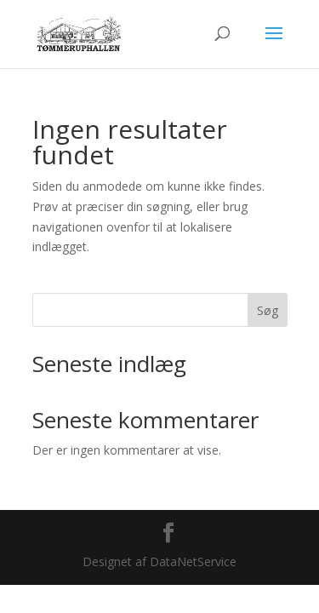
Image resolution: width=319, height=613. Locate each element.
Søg (267, 310)
